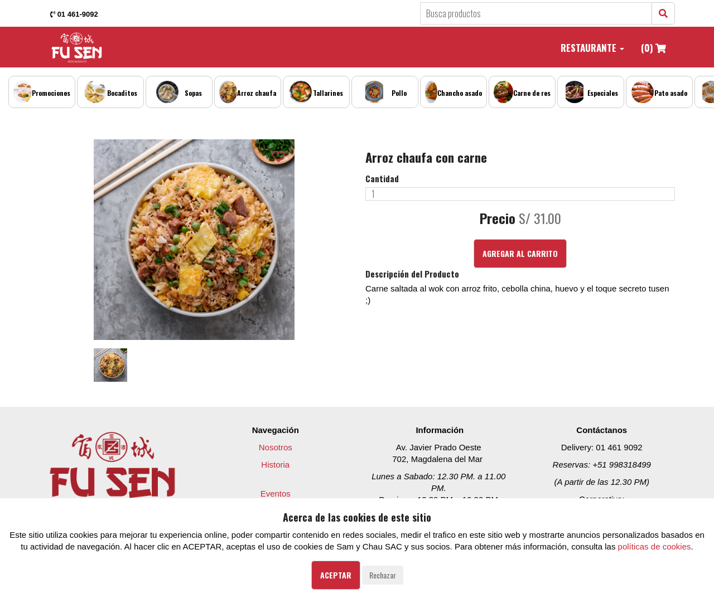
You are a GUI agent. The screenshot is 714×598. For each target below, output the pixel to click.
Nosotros (275, 447)
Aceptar (335, 575)
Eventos (275, 493)
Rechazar (382, 575)
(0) (653, 48)
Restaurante (592, 48)
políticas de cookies (654, 546)
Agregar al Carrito (520, 253)
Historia (275, 464)
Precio (497, 218)
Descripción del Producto (412, 274)
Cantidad (382, 178)
